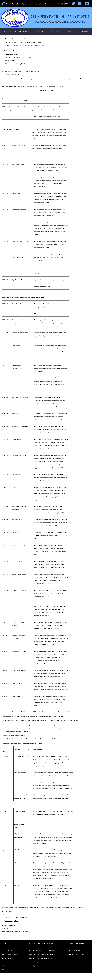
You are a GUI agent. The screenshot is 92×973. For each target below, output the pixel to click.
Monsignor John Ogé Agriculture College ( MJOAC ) (42, 954)
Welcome (7, 31)
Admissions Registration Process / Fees (39, 962)
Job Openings (5, 962)
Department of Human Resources (10, 954)
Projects (71, 31)
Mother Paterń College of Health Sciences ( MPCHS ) (42, 958)
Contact (85, 31)
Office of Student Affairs (8, 950)
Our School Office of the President (10, 947)
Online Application (34, 966)
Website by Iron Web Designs (76, 954)
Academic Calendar (6, 958)
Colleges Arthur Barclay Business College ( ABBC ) (42, 943)
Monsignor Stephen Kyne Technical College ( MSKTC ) (43, 947)
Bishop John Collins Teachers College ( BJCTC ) (41, 950)
